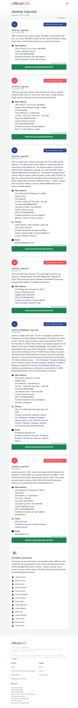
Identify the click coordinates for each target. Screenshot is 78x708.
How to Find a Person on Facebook (23, 694)
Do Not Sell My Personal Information (23, 671)
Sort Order (61, 18)
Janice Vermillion (36, 279)
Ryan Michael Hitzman (47, 365)
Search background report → (55, 24)
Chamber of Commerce (19, 679)
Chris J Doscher (17, 363)
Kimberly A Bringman (58, 360)
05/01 (13, 692)
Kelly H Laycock (25, 175)
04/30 (17, 692)
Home (13, 667)
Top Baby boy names (18, 696)
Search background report (39, 67)
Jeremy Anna (17, 618)
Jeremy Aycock (18, 577)
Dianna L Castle (33, 129)
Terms (41, 667)
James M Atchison (53, 39)
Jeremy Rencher (19, 615)
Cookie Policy (43, 675)
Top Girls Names (16, 701)
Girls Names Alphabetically (20, 698)
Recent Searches (17, 688)
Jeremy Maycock (19, 605)
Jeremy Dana (17, 625)
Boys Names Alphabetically (20, 703)
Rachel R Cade (53, 279)
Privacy (41, 671)
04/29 (21, 692)
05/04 (13, 690)
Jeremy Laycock (21, 420)
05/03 (17, 690)
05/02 (21, 690)
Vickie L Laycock (58, 181)
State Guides (15, 675)
